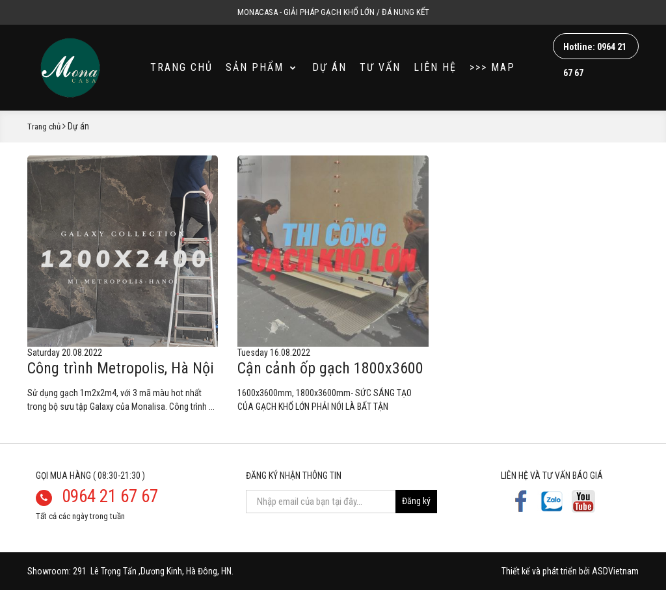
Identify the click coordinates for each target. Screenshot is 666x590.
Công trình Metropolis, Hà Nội (120, 368)
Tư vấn (380, 67)
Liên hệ (435, 67)
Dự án (329, 67)
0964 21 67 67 (110, 496)
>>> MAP (492, 67)
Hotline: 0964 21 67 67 (594, 50)
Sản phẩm (261, 67)
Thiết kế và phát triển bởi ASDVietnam (570, 571)
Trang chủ (181, 67)
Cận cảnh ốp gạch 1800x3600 (330, 368)
